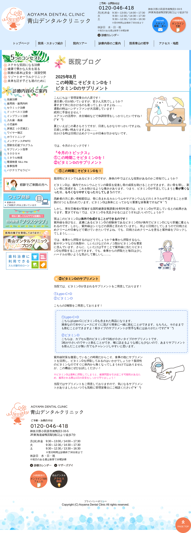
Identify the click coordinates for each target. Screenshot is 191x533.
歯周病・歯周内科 (17, 103)
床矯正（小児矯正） (18, 128)
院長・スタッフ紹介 (50, 43)
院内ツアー (80, 43)
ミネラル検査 (15, 157)
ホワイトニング (16, 136)
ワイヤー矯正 (15, 132)
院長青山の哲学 (139, 43)
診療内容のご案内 (109, 43)
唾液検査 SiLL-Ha (17, 161)
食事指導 (12, 165)
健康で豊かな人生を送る (24, 69)
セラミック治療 (16, 107)
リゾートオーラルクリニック (27, 76)
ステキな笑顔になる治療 (24, 65)
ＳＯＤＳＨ (13, 153)
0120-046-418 (116, 8)
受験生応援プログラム (20, 145)
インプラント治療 (17, 115)
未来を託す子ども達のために (27, 80)
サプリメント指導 (17, 149)
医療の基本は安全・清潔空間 (27, 73)
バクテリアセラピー (18, 170)
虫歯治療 (12, 99)
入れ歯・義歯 (15, 120)
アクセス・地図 (168, 43)
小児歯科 (12, 124)
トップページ (21, 43)
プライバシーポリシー (95, 501)
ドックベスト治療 (17, 111)
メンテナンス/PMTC (19, 140)
